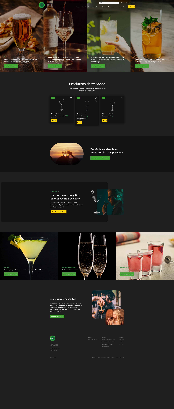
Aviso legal (94, 357)
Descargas (90, 337)
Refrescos (94, 54)
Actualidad (122, 6)
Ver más (54, 120)
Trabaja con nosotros (93, 339)
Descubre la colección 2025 (100, 158)
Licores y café (124, 267)
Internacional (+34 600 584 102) (109, 342)
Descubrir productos (11, 66)
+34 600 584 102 (54, 350)
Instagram (121, 339)
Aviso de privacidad (102, 357)
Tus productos (81, 7)
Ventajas (104, 6)
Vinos (49, 54)
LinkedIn (121, 344)
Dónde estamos (105, 346)
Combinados (138, 57)
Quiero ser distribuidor (107, 344)
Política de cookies (111, 357)
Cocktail (6, 267)
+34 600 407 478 (54, 345)
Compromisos (112, 7)
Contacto (131, 6)
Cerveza (6, 57)
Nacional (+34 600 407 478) (108, 339)
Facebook (121, 342)
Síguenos (121, 337)
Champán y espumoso (69, 267)
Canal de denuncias (120, 357)
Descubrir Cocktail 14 (58, 211)
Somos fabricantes (94, 7)
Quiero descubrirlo (57, 316)
